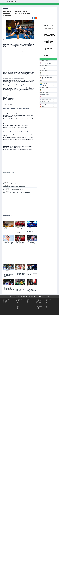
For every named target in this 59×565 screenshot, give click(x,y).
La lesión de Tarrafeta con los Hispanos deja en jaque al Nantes (13, 189)
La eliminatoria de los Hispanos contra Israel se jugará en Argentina (14, 186)
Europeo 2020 (38, 310)
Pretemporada (5, 305)
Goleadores (5, 301)
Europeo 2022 (38, 307)
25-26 (18, 301)
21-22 (18, 306)
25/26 (46, 301)
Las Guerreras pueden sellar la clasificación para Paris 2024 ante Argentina (16, 13)
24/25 (46, 302)
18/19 (46, 309)
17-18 (18, 310)
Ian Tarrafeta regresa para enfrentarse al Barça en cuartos (32, 243)
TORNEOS (37, 299)
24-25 (18, 302)
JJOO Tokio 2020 (38, 308)
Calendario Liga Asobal (48, 108)
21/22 (46, 306)
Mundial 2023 (38, 305)
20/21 (46, 307)
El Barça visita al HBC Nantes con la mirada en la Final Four (32, 273)
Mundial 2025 (38, 301)
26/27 (46, 300)
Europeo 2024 (38, 303)
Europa (18, 3)
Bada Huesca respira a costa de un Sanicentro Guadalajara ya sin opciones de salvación (49, 29)
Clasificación (5, 300)
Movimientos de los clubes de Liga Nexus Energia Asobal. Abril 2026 (8, 230)
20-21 (18, 307)
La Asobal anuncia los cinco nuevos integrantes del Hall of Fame (32, 230)
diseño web (41, 314)
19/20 (46, 308)
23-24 (18, 303)
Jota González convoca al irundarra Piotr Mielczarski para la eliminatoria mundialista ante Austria (32, 289)
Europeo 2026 (38, 300)
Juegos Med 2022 (39, 306)
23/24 (46, 303)
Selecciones (23, 3)
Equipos (4, 303)
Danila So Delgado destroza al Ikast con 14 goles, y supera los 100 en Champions (16, 192)
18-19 (18, 309)
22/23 (46, 305)
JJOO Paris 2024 (38, 302)
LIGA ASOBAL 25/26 (6, 299)
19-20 (18, 308)
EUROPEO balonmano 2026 (32, 3)
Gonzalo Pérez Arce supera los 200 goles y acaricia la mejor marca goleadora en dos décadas (8, 274)
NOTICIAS (27, 299)
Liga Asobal (28, 300)
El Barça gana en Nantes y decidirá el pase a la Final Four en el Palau (8, 243)
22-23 (18, 305)
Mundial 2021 (38, 309)
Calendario (5, 302)
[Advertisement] (23, 59)
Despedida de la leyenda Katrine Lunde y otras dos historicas (13, 183)
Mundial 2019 (38, 312)
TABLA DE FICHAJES (47, 299)
